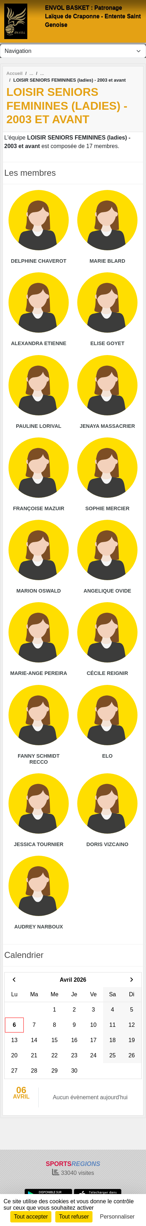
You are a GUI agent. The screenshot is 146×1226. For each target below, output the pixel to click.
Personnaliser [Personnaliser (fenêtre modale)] (117, 1217)
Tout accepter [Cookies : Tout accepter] (31, 1217)
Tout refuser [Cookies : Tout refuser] (74, 1217)
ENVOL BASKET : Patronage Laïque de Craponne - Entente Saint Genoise (93, 16)
